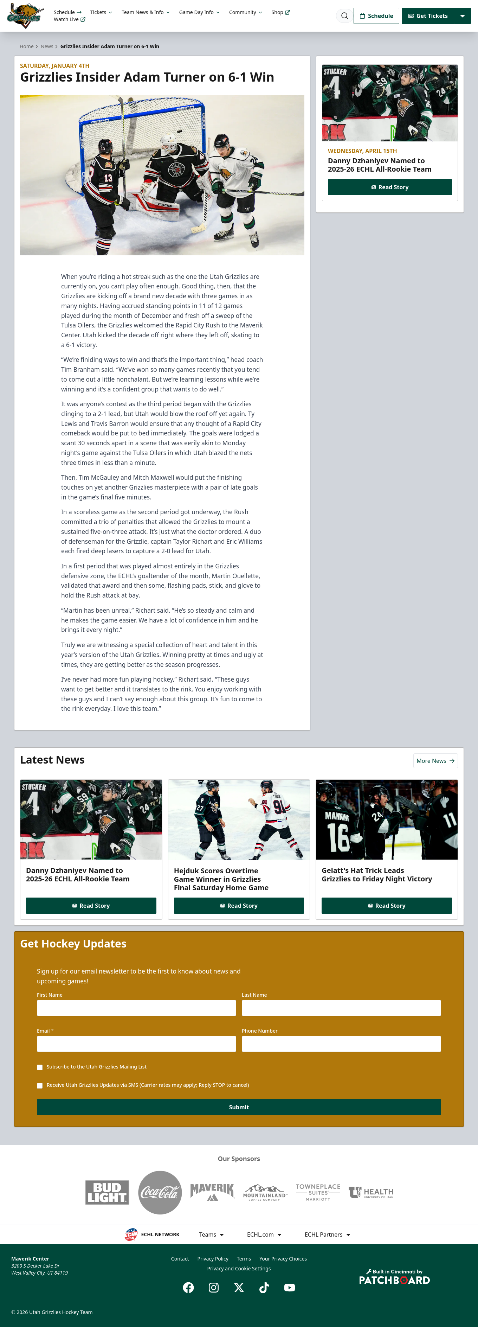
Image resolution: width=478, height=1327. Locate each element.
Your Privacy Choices (283, 1258)
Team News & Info (146, 12)
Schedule (68, 12)
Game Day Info (200, 12)
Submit (239, 1108)
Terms (244, 1258)
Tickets (101, 12)
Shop (281, 12)
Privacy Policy (212, 1258)
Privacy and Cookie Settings (239, 1268)
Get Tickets (428, 16)
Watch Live (70, 19)
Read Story (389, 187)
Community (246, 12)
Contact (180, 1258)
